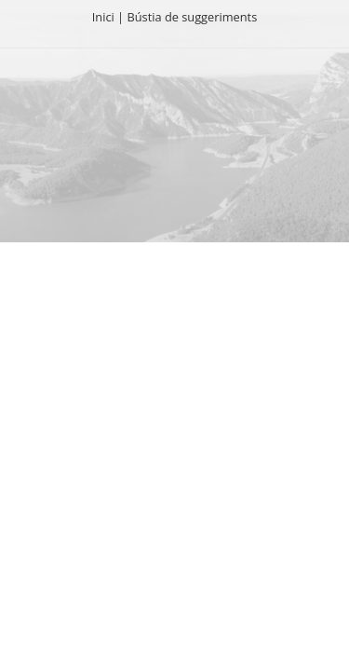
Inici (103, 16)
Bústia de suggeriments (192, 16)
